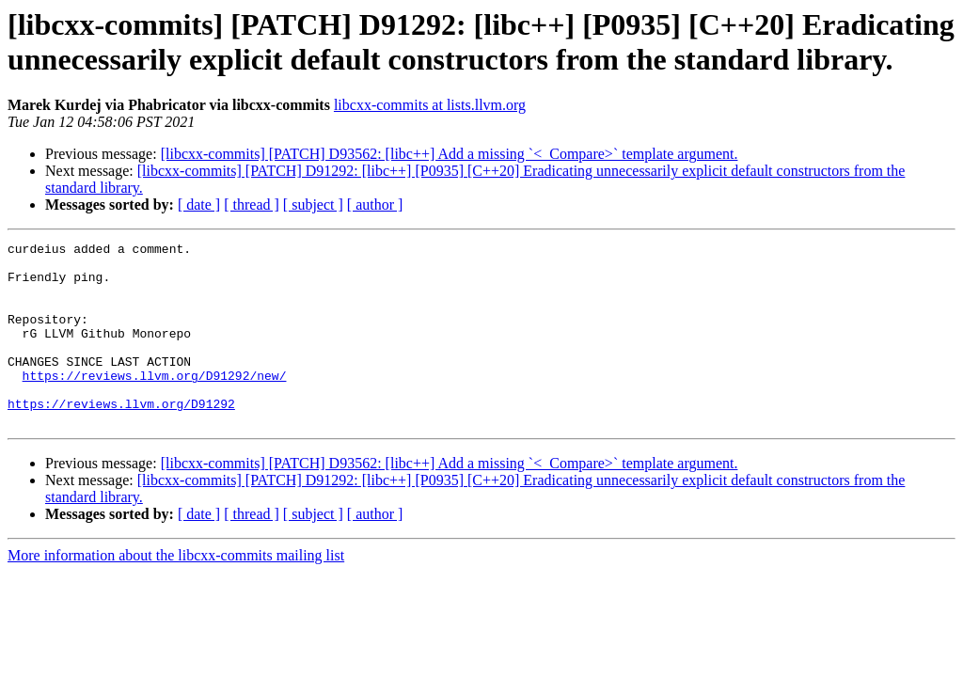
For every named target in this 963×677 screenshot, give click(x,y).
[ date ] (199, 205)
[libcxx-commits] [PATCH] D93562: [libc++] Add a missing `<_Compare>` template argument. (449, 154)
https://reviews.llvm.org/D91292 (121, 437)
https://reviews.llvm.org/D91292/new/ (155, 403)
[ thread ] (251, 205)
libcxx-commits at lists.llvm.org (430, 105)
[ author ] (375, 205)
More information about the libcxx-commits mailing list (176, 592)
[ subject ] (313, 205)
